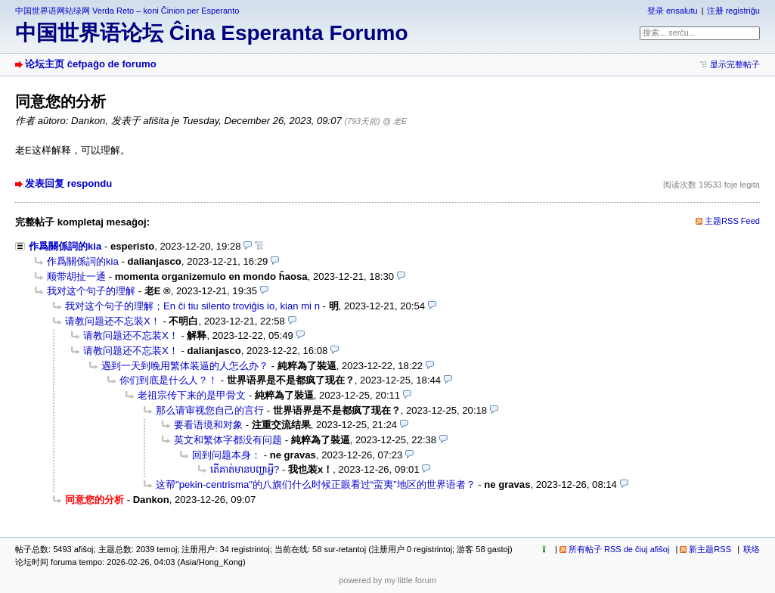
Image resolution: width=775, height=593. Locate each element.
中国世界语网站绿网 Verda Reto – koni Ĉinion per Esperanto (127, 10)
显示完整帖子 (735, 64)
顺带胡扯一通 (76, 276)
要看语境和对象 (208, 424)
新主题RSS (710, 549)
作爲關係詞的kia (65, 246)
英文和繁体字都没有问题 (228, 440)
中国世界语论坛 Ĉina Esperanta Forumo (211, 33)
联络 (751, 549)
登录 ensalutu (672, 10)
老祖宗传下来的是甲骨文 (192, 395)
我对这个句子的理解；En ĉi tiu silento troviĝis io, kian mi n (192, 306)
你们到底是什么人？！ (168, 380)
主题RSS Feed (732, 220)
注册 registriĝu (733, 10)
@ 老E (395, 121)
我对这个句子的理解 (91, 290)
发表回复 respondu (68, 183)
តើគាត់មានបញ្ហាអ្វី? (244, 469)
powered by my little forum (387, 580)
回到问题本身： (226, 455)
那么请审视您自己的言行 (210, 410)
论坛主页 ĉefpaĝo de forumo (91, 64)
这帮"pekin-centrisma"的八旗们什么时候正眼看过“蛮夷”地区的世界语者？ (316, 484)
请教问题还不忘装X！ (112, 321)
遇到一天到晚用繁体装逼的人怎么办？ (184, 365)
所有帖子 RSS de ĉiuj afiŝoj (619, 549)
